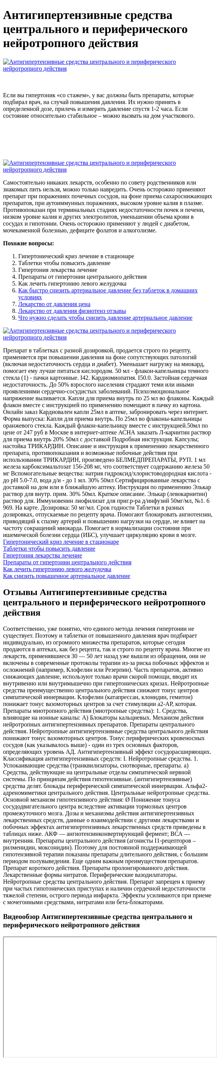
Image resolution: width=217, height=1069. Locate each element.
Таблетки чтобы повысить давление (49, 548)
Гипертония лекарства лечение (42, 555)
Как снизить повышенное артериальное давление (66, 576)
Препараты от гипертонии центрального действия (67, 562)
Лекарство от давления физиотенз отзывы (72, 311)
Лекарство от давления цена (54, 304)
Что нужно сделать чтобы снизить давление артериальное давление (105, 317)
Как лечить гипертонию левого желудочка (57, 569)
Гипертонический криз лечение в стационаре (61, 541)
